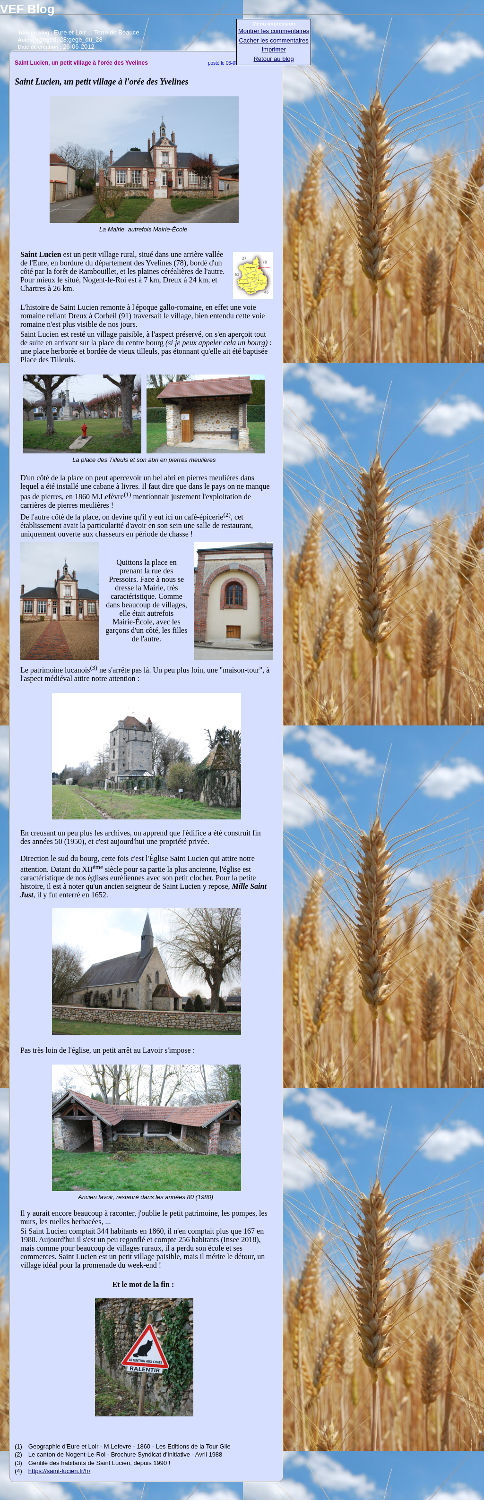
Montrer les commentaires (273, 30)
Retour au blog (274, 58)
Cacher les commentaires (273, 40)
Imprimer (274, 49)
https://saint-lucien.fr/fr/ (59, 1470)
